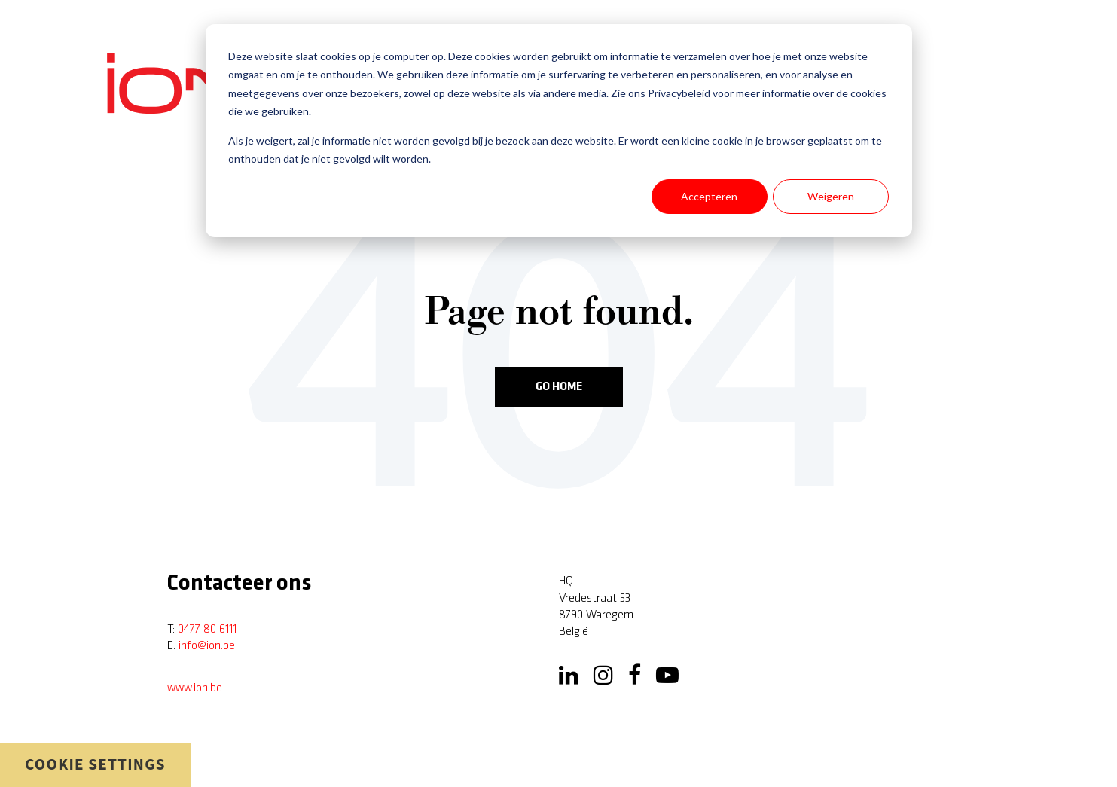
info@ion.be (207, 646)
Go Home (559, 387)
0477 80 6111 (207, 630)
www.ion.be (194, 688)
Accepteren (709, 196)
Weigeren (830, 196)
